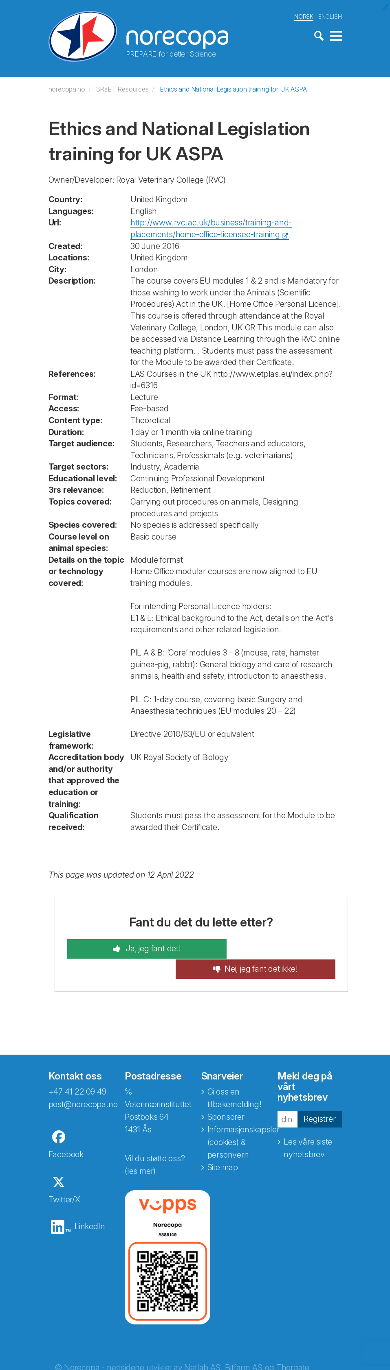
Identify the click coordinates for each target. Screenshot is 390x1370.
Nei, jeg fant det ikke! (276, 948)
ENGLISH (330, 15)
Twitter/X (64, 1179)
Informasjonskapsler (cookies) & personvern (243, 1121)
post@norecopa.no (83, 1083)
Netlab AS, (203, 1347)
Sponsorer (226, 1096)
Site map (222, 1146)
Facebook (66, 1133)
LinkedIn (90, 1205)
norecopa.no (66, 88)
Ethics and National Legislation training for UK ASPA (233, 88)
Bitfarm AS (243, 1347)
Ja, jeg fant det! (137, 948)
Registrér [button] (320, 1098)
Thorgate (292, 1347)
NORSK (303, 15)
